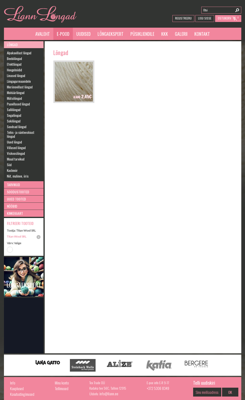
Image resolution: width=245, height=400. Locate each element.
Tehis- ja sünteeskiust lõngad (20, 134)
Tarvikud (13, 184)
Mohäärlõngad (15, 92)
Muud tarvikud (15, 159)
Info (12, 382)
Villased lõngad (16, 147)
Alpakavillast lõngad (19, 52)
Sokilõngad (13, 121)
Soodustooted (18, 191)
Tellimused (61, 388)
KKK (164, 34)
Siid (9, 164)
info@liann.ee (109, 393)
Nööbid (12, 206)
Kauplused (17, 388)
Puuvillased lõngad (18, 103)
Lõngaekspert (110, 34)
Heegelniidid (14, 69)
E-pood (63, 34)
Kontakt (202, 34)
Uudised (83, 34)
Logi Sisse (204, 18)
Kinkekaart (15, 213)
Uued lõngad (14, 142)
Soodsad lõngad (16, 126)
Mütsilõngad (14, 98)
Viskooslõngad (16, 153)
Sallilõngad (13, 109)
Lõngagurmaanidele (19, 81)
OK (230, 392)
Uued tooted (16, 198)
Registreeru (183, 18)
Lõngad (12, 44)
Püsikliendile (142, 34)
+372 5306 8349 (158, 388)
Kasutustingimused (22, 394)
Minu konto (62, 382)
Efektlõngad (14, 64)
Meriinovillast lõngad (20, 86)
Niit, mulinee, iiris (18, 176)
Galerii (181, 34)
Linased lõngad (16, 75)
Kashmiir (12, 170)
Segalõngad (14, 115)
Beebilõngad (14, 58)
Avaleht (42, 34)
